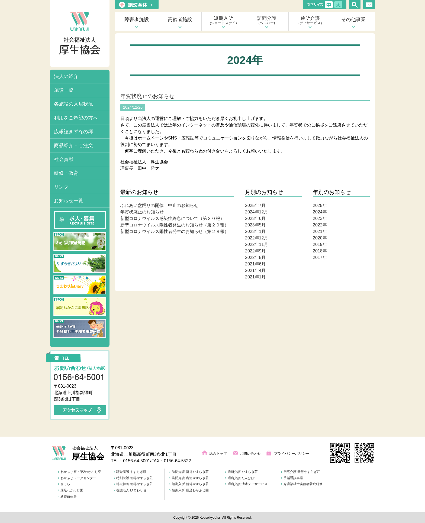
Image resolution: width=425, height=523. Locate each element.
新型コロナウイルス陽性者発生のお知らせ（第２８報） (174, 231)
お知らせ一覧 (68, 200)
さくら (64, 484)
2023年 (320, 218)
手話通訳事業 (292, 478)
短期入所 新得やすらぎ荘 (188, 484)
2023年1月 (255, 231)
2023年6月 (255, 218)
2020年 (320, 238)
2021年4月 (255, 270)
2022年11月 (256, 244)
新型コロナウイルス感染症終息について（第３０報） (172, 218)
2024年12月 (256, 212)
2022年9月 (255, 251)
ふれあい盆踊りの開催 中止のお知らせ (159, 205)
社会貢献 (63, 159)
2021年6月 (255, 264)
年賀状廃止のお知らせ (147, 96)
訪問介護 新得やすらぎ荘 (188, 472)
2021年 (320, 231)
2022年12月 (256, 238)
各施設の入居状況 (73, 104)
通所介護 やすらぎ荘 (241, 472)
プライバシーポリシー (291, 453)
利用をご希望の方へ (76, 118)
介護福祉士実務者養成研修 (302, 484)
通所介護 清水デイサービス (246, 484)
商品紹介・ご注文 (73, 145)
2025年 (320, 205)
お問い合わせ (250, 453)
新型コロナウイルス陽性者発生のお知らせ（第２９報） (174, 225)
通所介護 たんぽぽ (240, 478)
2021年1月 (255, 277)
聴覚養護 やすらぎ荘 (130, 472)
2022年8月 (255, 257)
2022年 (320, 225)
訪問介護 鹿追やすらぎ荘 (188, 478)
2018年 (320, 251)
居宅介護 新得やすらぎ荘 (300, 472)
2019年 (320, 244)
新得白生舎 (67, 496)
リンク (61, 187)
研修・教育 (66, 173)
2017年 (320, 257)
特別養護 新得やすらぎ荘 (133, 478)
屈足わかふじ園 (70, 490)
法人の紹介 (66, 76)
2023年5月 (255, 225)
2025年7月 (255, 205)
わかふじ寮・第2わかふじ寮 (79, 472)
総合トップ (218, 453)
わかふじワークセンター (77, 478)
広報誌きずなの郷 (73, 131)
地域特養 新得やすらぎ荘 (133, 484)
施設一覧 (63, 90)
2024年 (320, 212)
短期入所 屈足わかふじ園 (188, 490)
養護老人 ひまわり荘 (130, 490)
